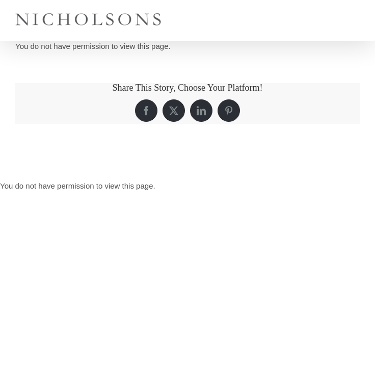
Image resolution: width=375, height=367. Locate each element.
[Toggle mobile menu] (354, 15)
